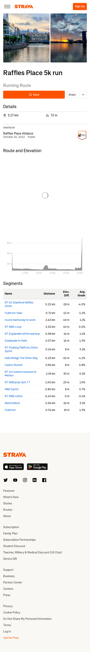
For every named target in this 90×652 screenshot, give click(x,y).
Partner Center (12, 582)
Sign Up (80, 6)
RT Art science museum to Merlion (20, 373)
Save (34, 95)
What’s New (11, 497)
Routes (7, 510)
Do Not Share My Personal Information (27, 619)
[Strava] (24, 6)
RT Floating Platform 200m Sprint (21, 349)
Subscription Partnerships (19, 540)
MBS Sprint (12, 389)
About (7, 516)
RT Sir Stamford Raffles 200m (19, 304)
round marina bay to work (20, 320)
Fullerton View (13, 313)
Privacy (8, 606)
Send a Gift (10, 559)
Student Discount (14, 546)
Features (8, 491)
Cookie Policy (11, 612)
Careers (8, 589)
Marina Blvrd (12, 403)
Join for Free (11, 638)
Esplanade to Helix (16, 341)
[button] (26, 37)
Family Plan (10, 533)
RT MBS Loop (13, 327)
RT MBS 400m (13, 396)
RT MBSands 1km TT (17, 382)
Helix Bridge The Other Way (21, 358)
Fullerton (10, 410)
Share (72, 95)
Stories (7, 503)
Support (8, 570)
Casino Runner (14, 365)
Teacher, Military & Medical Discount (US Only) (32, 552)
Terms (7, 625)
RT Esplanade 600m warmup (22, 334)
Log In (7, 631)
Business (9, 576)
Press (6, 595)
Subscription (11, 527)
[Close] (7, 6)
